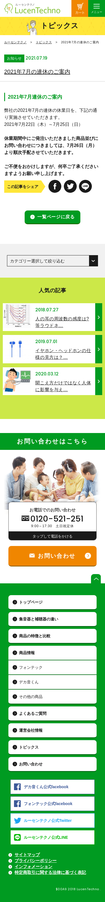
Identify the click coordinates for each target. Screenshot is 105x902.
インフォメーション (33, 866)
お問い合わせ (31, 764)
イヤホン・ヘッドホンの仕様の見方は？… (63, 354)
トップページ (31, 602)
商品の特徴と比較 (34, 636)
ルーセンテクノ (15, 42)
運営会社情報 (31, 730)
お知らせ (14, 58)
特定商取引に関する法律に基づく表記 (50, 872)
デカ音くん (29, 682)
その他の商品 (31, 696)
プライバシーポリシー (36, 860)
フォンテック (31, 667)
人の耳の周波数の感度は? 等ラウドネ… (62, 322)
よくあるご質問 (32, 713)
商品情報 (27, 653)
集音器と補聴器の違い (38, 619)
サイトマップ (27, 854)
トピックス (44, 42)
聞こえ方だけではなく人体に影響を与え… (63, 386)
